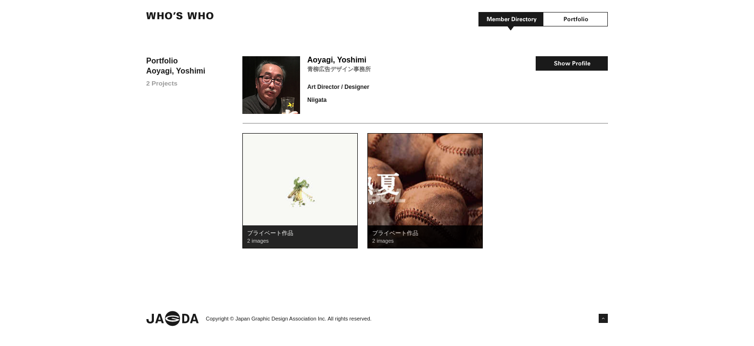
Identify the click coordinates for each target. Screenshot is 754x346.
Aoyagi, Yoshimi (336, 60)
